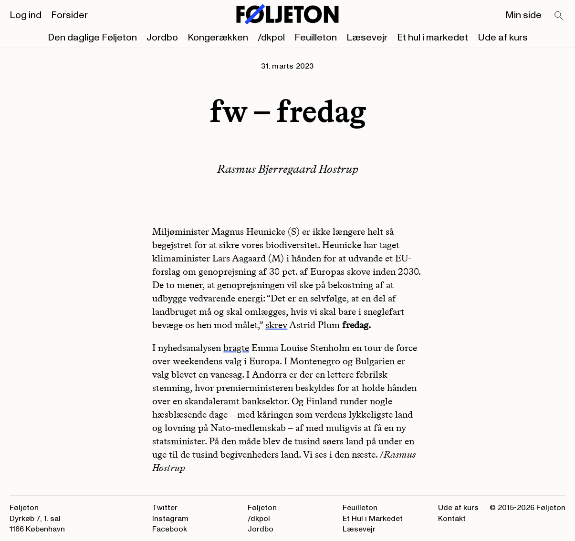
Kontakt (452, 518)
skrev (276, 325)
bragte (236, 347)
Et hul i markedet (432, 37)
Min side (523, 15)
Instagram (170, 518)
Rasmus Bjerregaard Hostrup (287, 169)
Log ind (26, 15)
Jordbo (162, 37)
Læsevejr (366, 37)
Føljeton (262, 507)
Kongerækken (218, 37)
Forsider (69, 15)
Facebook (169, 529)
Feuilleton (315, 37)
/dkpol (271, 37)
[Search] (559, 16)
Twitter (165, 507)
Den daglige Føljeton (92, 37)
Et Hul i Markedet (373, 518)
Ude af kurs (503, 37)
